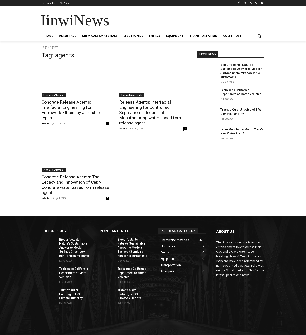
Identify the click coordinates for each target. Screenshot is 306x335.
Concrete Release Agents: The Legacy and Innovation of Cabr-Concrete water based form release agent (75, 184)
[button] (259, 36)
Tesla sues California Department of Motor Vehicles (73, 273)
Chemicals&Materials (54, 95)
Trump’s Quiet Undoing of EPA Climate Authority (71, 294)
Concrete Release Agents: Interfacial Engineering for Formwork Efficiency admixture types (71, 110)
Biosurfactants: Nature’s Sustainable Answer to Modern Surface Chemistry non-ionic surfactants (74, 247)
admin (46, 123)
